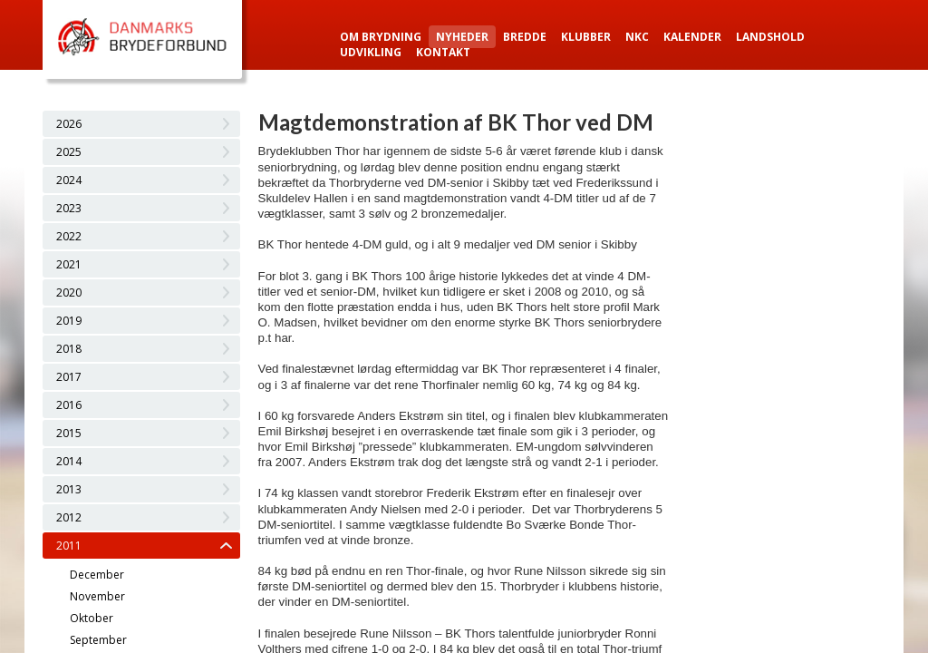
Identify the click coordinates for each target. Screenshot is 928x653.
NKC (637, 36)
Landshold (770, 36)
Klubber (586, 36)
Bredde (524, 36)
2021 (69, 264)
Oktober (91, 618)
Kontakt (443, 52)
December (97, 574)
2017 (69, 377)
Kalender (692, 36)
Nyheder (462, 36)
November (97, 596)
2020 (69, 292)
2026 (69, 124)
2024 (69, 180)
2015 (69, 433)
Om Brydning (380, 36)
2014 (69, 461)
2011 (69, 545)
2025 (69, 152)
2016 (69, 405)
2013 (69, 489)
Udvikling (370, 52)
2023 (69, 208)
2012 (69, 517)
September (98, 640)
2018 (69, 348)
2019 (69, 320)
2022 (69, 236)
